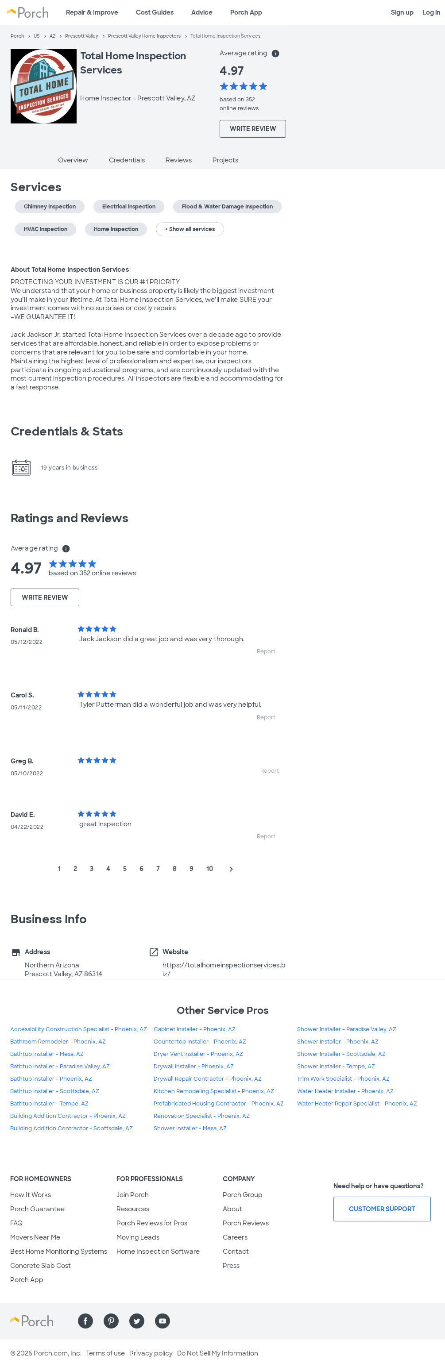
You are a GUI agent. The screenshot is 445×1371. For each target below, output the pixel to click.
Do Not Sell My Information (217, 1353)
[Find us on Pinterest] (111, 1321)
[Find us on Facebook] (85, 1321)
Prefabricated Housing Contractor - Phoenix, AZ (219, 1103)
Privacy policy (151, 1353)
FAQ (16, 1223)
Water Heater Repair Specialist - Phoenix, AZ (357, 1103)
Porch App (246, 12)
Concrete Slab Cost (40, 1266)
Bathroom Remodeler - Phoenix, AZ (58, 1041)
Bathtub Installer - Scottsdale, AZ (54, 1091)
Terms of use (105, 1353)
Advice (202, 12)
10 (209, 869)
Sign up (402, 12)
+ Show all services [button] (190, 229)
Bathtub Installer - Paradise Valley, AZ (60, 1066)
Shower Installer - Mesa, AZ (190, 1128)
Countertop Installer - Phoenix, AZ (200, 1041)
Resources (132, 1209)
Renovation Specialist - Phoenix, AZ (202, 1116)
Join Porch (132, 1195)
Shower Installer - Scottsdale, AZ (341, 1054)
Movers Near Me (35, 1237)
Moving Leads (137, 1237)
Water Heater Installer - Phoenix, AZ (345, 1091)
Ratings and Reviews (69, 518)
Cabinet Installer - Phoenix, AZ (195, 1029)
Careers (235, 1237)
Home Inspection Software (158, 1251)
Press (231, 1266)
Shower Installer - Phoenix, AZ (338, 1041)
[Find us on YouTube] (162, 1321)
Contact (236, 1251)
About (232, 1209)
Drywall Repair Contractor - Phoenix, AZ (208, 1078)
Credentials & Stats (67, 431)
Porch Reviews (246, 1223)
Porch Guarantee (37, 1209)
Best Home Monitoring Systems (58, 1251)
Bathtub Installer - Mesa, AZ (47, 1054)
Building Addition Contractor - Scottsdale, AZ (71, 1128)
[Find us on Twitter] (136, 1321)
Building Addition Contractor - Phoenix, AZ (68, 1116)
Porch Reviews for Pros (151, 1223)
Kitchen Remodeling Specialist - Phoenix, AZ (214, 1091)
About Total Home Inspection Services (70, 269)
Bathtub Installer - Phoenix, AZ (51, 1078)
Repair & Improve (92, 12)
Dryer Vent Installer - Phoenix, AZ (198, 1054)
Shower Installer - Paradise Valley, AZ (346, 1029)
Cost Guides (155, 12)
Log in (431, 12)
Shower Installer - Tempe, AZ (336, 1066)
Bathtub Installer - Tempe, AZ (49, 1103)
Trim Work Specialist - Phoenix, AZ (343, 1078)
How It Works (30, 1195)
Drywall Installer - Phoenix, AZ (194, 1066)
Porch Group (243, 1195)
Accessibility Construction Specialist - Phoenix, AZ (78, 1029)
